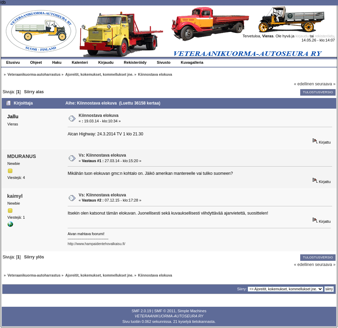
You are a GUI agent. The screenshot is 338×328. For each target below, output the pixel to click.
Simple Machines (192, 311)
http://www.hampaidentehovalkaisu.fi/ (96, 244)
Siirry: (242, 289)
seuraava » (325, 84)
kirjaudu (302, 36)
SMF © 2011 (165, 311)
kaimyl (15, 196)
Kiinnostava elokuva (99, 115)
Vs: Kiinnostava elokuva (102, 155)
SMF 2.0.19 (141, 311)
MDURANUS (21, 156)
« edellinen (304, 84)
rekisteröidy (324, 36)
